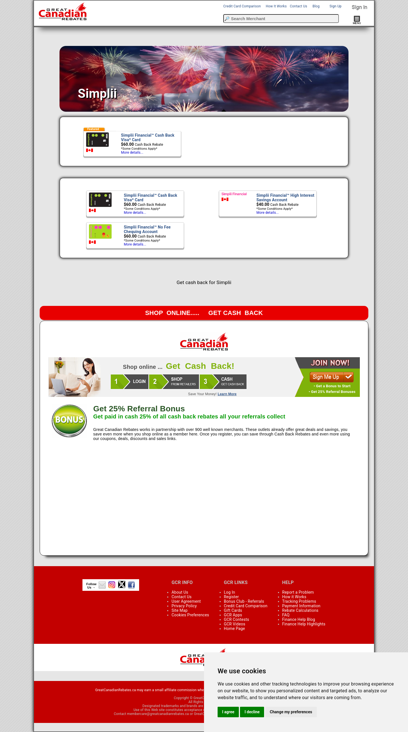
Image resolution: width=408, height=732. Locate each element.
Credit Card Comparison (242, 6)
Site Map (179, 610)
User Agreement (186, 601)
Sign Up (335, 6)
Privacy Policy (184, 606)
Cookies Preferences (190, 615)
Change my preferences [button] (291, 712)
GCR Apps (233, 615)
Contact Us (298, 6)
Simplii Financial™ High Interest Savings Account (285, 197)
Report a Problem (298, 592)
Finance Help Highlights (304, 624)
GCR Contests (236, 619)
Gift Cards (233, 610)
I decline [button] (252, 712)
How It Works (276, 6)
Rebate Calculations (300, 610)
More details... (132, 153)
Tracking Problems (299, 601)
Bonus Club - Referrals (244, 601)
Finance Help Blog (298, 619)
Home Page (234, 628)
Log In (229, 592)
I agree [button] (228, 712)
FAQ (286, 615)
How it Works (294, 597)
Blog (316, 6)
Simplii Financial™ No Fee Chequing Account (147, 229)
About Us (179, 592)
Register (231, 597)
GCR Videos (234, 624)
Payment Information (301, 606)
